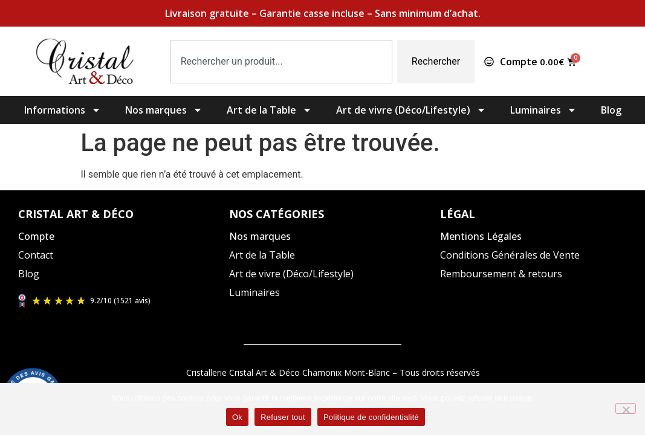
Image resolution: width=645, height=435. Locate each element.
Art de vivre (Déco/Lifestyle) (411, 110)
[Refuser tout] (625, 408)
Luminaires (543, 110)
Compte (36, 236)
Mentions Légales (481, 236)
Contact (35, 255)
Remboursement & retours (501, 273)
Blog (611, 110)
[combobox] (281, 61)
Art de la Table (269, 110)
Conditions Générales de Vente (510, 255)
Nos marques (164, 110)
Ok (237, 417)
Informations (62, 110)
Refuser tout (283, 417)
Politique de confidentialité (371, 417)
